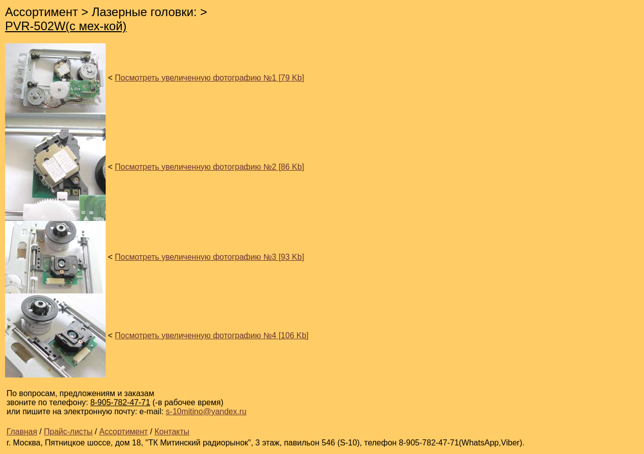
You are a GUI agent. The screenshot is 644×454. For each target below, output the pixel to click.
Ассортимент (123, 431)
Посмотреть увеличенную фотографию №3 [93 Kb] (209, 257)
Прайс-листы (68, 431)
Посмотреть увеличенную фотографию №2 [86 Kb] (209, 167)
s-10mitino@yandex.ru (206, 411)
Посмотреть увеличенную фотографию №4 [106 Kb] (211, 335)
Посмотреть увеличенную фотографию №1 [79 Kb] (209, 77)
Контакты (171, 431)
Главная (22, 431)
